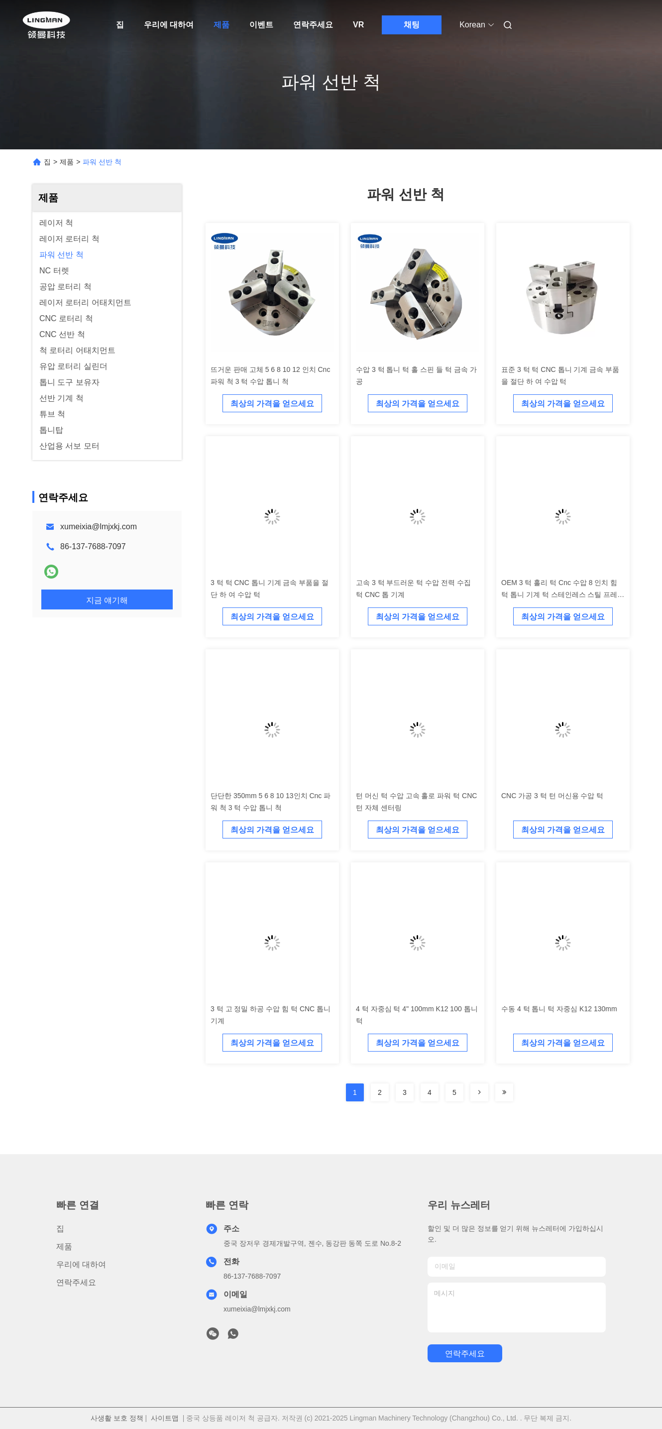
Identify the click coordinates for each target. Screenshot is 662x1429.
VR (358, 24)
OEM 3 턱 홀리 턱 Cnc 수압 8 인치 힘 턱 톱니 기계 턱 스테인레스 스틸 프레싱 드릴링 (562, 594)
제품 (221, 24)
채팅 (412, 24)
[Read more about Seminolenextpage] (479, 1092)
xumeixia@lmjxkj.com (98, 526)
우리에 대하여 (169, 24)
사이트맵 (165, 1418)
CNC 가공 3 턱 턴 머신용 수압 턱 (552, 796)
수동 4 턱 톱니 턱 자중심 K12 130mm (559, 1009)
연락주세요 (313, 24)
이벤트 (261, 24)
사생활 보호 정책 (117, 1418)
